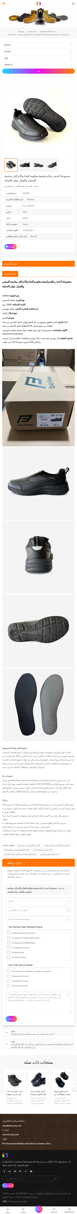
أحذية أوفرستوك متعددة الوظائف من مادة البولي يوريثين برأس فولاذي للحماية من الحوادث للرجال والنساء (62, 1092)
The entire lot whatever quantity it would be (31, 971)
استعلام (10, 246)
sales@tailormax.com (12, 1125)
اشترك (8, 1185)
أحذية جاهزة (32, 31)
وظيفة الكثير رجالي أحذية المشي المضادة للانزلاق (20, 854)
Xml (18, 1197)
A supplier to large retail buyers (26, 938)
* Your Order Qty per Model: (20, 965)
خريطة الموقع (9, 1197)
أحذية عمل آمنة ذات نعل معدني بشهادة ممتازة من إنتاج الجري (14, 1092)
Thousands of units (20, 976)
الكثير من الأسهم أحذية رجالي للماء (29, 845)
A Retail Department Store (24, 933)
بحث (38, 71)
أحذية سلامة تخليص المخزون (49, 854)
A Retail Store (18, 952)
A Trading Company (21, 947)
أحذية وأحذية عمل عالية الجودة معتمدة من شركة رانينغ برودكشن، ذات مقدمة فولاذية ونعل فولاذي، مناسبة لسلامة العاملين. (38, 1092)
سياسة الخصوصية (29, 1197)
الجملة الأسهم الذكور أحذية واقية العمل (16, 850)
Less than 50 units (20, 985)
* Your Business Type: (24, 927)
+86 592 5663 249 (10, 1134)
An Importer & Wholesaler (24, 942)
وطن (21, 31)
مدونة (31, 1193)
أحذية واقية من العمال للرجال (42, 850)
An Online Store (19, 957)
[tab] (10, 274)
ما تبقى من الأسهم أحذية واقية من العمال (57, 845)
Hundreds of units (20, 981)
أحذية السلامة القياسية (47, 31)
